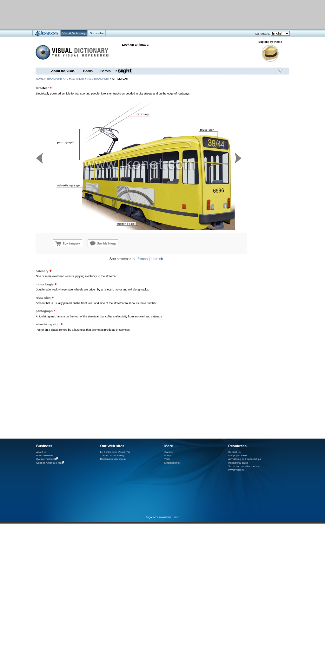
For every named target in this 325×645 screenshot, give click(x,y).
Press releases (44, 455)
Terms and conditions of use (244, 466)
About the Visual (63, 71)
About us (41, 452)
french (143, 259)
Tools (167, 459)
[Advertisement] (78, 312)
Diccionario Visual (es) (113, 459)
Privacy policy (236, 469)
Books (88, 71)
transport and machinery (65, 78)
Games (105, 71)
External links (172, 462)
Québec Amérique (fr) (48, 462)
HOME (39, 78)
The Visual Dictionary (112, 455)
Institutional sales (238, 462)
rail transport (98, 78)
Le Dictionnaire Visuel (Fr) (115, 452)
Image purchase (237, 455)
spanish (157, 259)
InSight (168, 455)
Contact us (234, 452)
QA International (45, 459)
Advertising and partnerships (244, 459)
